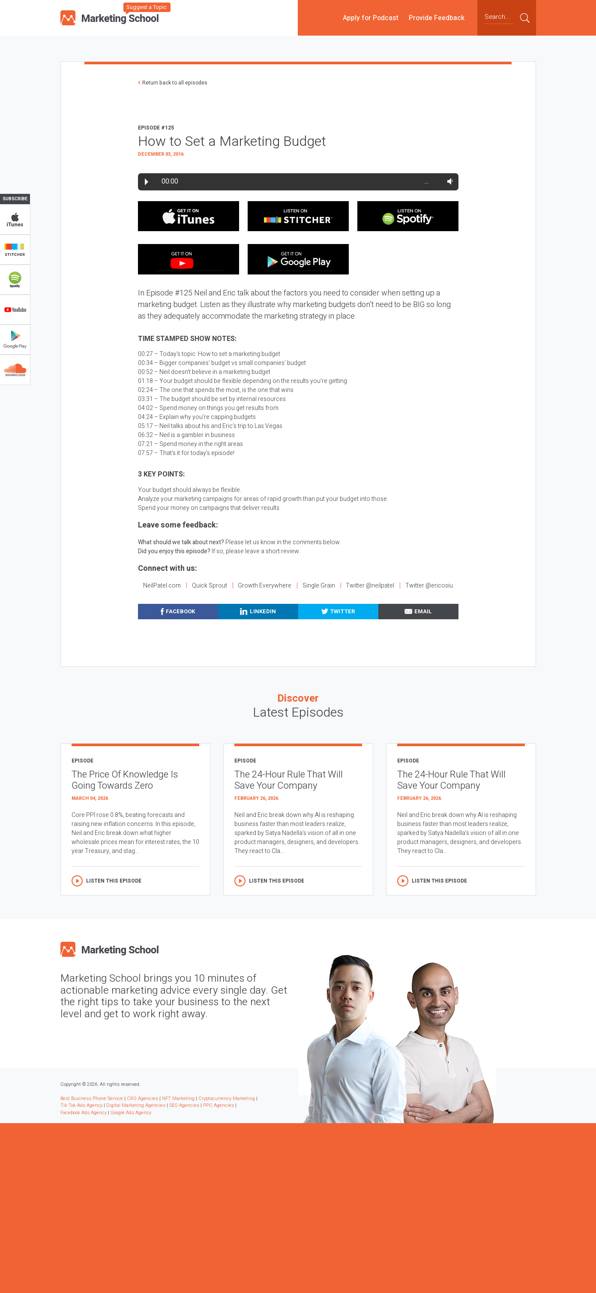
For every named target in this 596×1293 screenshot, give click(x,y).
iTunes (15, 220)
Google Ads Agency (131, 1112)
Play (146, 181)
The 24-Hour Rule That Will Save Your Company (288, 780)
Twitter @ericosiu (429, 585)
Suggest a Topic (146, 7)
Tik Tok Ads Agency (81, 1105)
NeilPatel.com (162, 585)
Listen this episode (113, 881)
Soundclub (15, 370)
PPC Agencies (218, 1105)
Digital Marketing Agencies (135, 1105)
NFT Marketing (178, 1098)
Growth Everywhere (264, 585)
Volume (448, 181)
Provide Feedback (436, 17)
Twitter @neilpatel (370, 585)
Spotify (15, 280)
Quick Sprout (209, 585)
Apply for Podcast (370, 17)
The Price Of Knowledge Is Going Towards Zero (125, 780)
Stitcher (15, 250)
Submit (525, 17)
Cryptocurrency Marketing (226, 1098)
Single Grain (318, 585)
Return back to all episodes (174, 83)
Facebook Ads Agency (83, 1112)
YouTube (15, 310)
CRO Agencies (142, 1098)
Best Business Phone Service (91, 1098)
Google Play (15, 340)
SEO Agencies (184, 1105)
